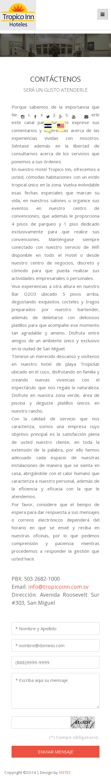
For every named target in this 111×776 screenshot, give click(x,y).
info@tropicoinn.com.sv (58, 586)
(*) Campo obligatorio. (74, 737)
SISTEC (65, 772)
